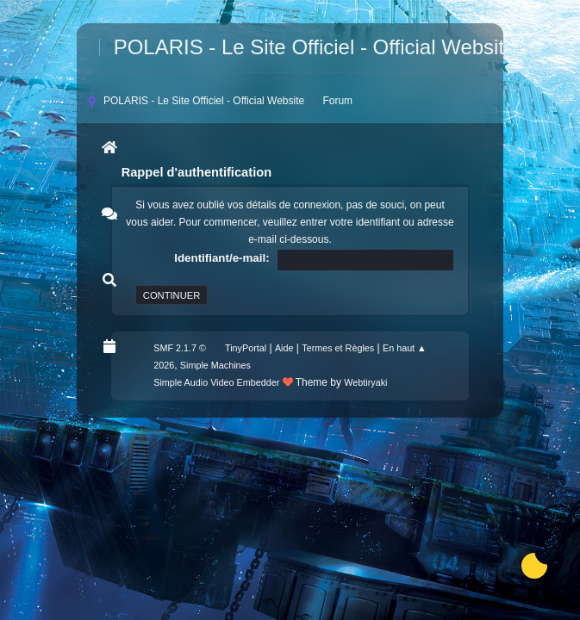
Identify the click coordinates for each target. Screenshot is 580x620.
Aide (284, 348)
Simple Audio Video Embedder (216, 382)
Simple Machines (215, 365)
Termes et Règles (338, 348)
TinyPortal (245, 348)
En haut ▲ (405, 348)
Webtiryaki (365, 382)
